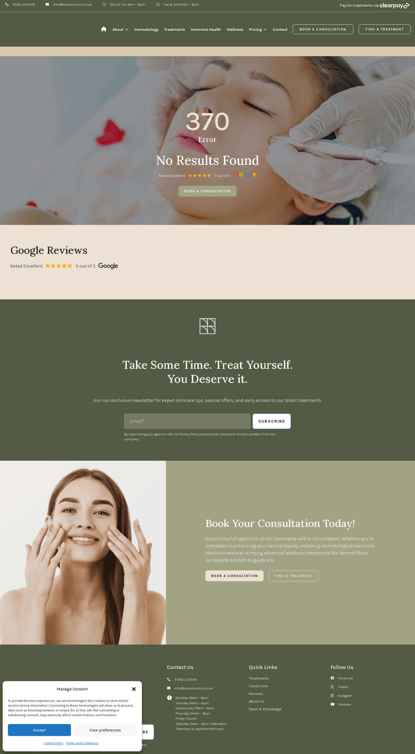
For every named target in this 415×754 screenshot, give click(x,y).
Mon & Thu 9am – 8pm (127, 4)
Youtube (345, 671)
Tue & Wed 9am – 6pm (181, 4)
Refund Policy (179, 737)
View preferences (105, 730)
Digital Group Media (388, 737)
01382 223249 (24, 4)
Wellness (235, 29)
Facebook (345, 644)
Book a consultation (207, 158)
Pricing (255, 29)
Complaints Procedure (145, 737)
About (117, 29)
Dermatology (146, 29)
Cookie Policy (54, 743)
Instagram (345, 662)
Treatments (174, 29)
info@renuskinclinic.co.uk (72, 4)
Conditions (258, 652)
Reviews (256, 660)
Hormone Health (206, 29)
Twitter (343, 653)
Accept (39, 730)
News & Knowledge (265, 675)
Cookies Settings (249, 737)
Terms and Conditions (82, 743)
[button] (134, 689)
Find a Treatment (385, 29)
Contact (280, 29)
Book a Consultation (323, 29)
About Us (256, 668)
